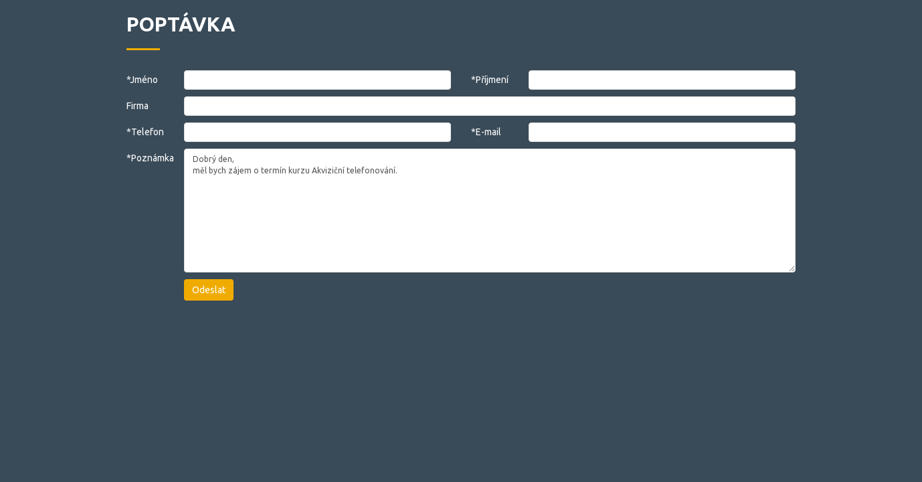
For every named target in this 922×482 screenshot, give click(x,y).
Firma (137, 105)
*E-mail (486, 132)
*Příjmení (490, 79)
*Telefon (145, 132)
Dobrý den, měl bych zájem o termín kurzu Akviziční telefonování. (490, 210)
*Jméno (142, 79)
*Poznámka (145, 158)
